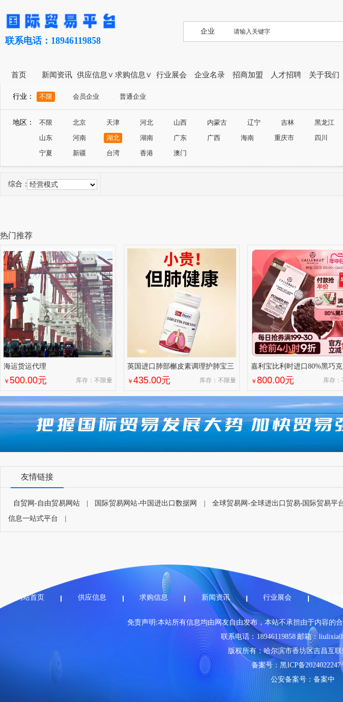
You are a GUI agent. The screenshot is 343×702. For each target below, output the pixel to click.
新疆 (79, 153)
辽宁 (254, 122)
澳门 (180, 153)
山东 (45, 138)
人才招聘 (286, 75)
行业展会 (171, 75)
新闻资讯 (57, 75)
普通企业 (133, 96)
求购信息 (153, 597)
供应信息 (92, 597)
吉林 (287, 122)
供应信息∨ (95, 75)
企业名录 (209, 75)
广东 (180, 138)
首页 (18, 75)
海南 (247, 138)
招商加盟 (248, 75)
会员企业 (86, 96)
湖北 (113, 138)
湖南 (146, 138)
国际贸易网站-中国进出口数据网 (146, 503)
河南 (79, 138)
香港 (146, 153)
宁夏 (45, 153)
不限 (45, 96)
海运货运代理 (25, 366)
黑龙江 (324, 122)
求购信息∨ (133, 75)
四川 (321, 138)
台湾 (113, 153)
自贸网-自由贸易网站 (46, 503)
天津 (113, 122)
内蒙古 (217, 122)
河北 (146, 122)
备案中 (324, 679)
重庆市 (284, 138)
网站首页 (30, 597)
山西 (180, 122)
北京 (79, 122)
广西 (213, 138)
